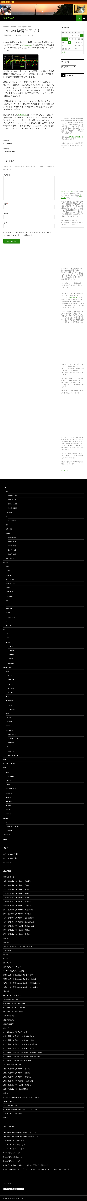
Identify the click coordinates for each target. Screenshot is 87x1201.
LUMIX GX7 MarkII (76, 137)
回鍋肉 (5, 954)
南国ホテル (7, 963)
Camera (6, 562)
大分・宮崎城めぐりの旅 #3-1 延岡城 (16, 893)
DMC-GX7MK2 (10, 579)
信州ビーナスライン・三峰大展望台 (72, 143)
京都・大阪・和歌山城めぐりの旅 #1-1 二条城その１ (22, 987)
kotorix (11, 688)
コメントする (29, 35)
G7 (80, 196)
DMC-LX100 (9, 592)
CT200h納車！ (29, 141)
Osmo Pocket (10, 583)
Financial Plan (11, 789)
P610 (7, 604)
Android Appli (13, 755)
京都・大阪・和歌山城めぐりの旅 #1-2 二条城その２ (22, 983)
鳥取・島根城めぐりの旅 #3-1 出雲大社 (17, 1077)
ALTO (7, 638)
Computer (7, 667)
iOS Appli (6, 27)
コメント (7, 175)
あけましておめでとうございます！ (16, 1032)
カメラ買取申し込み (10, 1105)
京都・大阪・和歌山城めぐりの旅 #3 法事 (18, 975)
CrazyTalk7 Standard (71, 297)
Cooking (9, 780)
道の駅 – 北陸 (12, 550)
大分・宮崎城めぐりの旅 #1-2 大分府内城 (18, 910)
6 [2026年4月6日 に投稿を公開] (66, 39)
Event (8, 784)
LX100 (63, 198)
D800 (7, 567)
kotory (10, 684)
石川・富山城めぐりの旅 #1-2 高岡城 (16, 930)
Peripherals (12, 709)
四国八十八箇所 (12, 495)
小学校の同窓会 (29, 149)
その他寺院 (9, 512)
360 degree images (12, 826)
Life (4, 768)
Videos (70, 75)
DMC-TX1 (8, 575)
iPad (7, 713)
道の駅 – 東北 (12, 541)
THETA (8, 613)
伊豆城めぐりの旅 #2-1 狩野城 (14, 1007)
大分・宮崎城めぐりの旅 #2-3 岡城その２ (18, 897)
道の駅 (8, 533)
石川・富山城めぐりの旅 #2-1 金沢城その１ (18, 926)
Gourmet (9, 793)
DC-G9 (8, 571)
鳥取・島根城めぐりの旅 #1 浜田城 (15, 1089)
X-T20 (7, 621)
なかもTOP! (8, 18)
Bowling (11, 776)
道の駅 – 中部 (12, 546)
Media (5, 818)
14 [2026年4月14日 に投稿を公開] (69, 42)
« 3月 (64, 52)
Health (8, 797)
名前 (5, 204)
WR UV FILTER (8, 1101)
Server (8, 696)
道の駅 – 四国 (12, 554)
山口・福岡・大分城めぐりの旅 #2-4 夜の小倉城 (20, 1044)
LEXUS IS (10, 646)
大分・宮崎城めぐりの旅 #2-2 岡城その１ (18, 901)
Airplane (6, 835)
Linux (8, 726)
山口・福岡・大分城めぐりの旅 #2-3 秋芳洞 (18, 1048)
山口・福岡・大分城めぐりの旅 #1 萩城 (17, 1060)
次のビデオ (65, 470)
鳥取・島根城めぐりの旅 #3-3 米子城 (16, 1069)
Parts (10, 705)
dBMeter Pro (26, 45)
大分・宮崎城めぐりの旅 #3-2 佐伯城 (16, 889)
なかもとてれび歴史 (10, 858)
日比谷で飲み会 (8, 1016)
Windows (11, 743)
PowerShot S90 (11, 617)
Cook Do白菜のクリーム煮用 (13, 971)
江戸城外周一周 (8, 877)
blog (5, 839)
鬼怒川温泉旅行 (8, 1024)
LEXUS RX (11, 659)
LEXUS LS (11, 663)
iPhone (13, 27)
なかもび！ (7, 862)
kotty (10, 675)
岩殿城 (5, 1093)
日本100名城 (12, 520)
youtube (9, 831)
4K (6, 822)
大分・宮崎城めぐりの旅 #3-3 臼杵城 (16, 885)
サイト (6, 223)
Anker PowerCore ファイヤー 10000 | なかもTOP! (49, 1169)
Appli (7, 747)
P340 (7, 600)
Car (4, 629)
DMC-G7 (8, 625)
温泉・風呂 (9, 529)
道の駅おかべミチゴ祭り (12, 967)
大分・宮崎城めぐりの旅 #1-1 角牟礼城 (17, 914)
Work (8, 810)
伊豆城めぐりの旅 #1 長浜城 (13, 1012)
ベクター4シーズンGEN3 (12, 995)
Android (9, 722)
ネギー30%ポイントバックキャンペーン (17, 946)
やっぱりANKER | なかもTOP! (34, 1165)
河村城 (5, 1118)
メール (6, 213)
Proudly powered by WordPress (13, 1198)
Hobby (8, 772)
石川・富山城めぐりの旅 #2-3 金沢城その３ (18, 918)
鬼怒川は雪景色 (8, 1020)
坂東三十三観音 (12, 504)
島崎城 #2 (6, 938)
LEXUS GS (27, 27)
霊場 (7, 491)
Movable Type (13, 738)
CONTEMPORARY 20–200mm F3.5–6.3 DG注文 (20, 1109)
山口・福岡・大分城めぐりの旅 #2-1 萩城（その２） (22, 1056)
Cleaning (9, 814)
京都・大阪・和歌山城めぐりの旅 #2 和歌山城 (19, 979)
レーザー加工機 (8, 1141)
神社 (7, 525)
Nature (8, 805)
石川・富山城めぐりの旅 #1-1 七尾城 (16, 934)
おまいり (6, 1028)
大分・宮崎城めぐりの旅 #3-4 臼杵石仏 (17, 881)
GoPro (8, 587)
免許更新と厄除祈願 (10, 999)
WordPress (12, 734)
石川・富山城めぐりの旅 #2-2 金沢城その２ (18, 922)
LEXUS (8, 642)
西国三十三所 (12, 499)
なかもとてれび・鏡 (10, 854)
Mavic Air (9, 608)
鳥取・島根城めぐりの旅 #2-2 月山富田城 (18, 1081)
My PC (8, 671)
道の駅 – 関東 (12, 537)
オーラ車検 (7, 950)
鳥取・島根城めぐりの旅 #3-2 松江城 (16, 1073)
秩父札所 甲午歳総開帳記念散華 (14, 1132)
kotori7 (11, 692)
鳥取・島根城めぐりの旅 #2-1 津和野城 (17, 1085)
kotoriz (11, 680)
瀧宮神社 (6, 991)
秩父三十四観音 (12, 508)
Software (9, 730)
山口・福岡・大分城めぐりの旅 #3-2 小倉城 (18, 1036)
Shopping (9, 801)
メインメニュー (84, 18)
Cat (4, 759)
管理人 (19, 35)
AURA (7, 634)
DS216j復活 (7, 1153)
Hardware (9, 701)
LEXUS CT (20, 27)
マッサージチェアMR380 (12, 1065)
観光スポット (10, 558)
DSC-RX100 (9, 596)
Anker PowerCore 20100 (12, 1165)
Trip (4, 487)
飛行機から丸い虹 (66, 462)
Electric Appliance (10, 763)
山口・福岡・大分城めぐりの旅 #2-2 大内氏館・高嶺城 (22, 1052)
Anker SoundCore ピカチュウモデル (16, 1169)
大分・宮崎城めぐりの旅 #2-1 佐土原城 (17, 906)
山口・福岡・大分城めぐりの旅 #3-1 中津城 (18, 1040)
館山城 (5, 959)
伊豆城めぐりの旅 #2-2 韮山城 (14, 1003)
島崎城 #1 (6, 942)
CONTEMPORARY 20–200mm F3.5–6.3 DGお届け (21, 1097)
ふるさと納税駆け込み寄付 (12, 1113)
